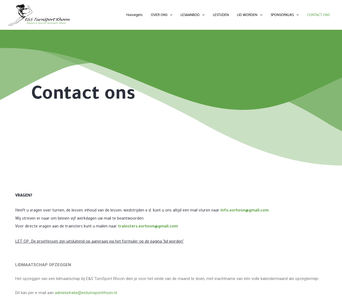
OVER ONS (159, 14)
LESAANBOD (190, 14)
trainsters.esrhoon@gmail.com (148, 227)
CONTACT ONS (318, 14)
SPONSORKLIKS (282, 14)
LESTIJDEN (221, 14)
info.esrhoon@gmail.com (244, 211)
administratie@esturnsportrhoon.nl (86, 292)
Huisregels (134, 14)
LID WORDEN (247, 14)
